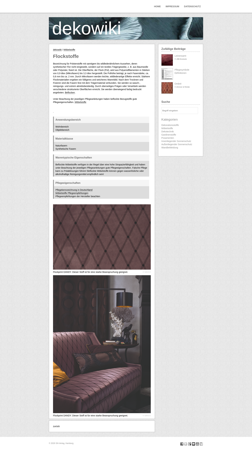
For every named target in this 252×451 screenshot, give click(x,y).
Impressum (172, 6)
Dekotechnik (167, 131)
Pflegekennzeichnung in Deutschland (73, 190)
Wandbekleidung (169, 147)
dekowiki (86, 28)
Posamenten (167, 138)
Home (157, 6)
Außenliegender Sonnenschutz (176, 144)
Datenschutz (192, 6)
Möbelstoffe (69, 49)
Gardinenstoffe (168, 134)
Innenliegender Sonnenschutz (176, 141)
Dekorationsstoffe (170, 125)
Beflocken (70, 92)
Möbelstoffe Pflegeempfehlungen (71, 193)
